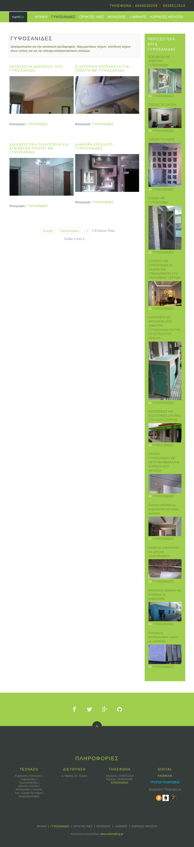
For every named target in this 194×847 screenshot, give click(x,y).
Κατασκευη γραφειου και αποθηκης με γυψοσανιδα (164, 594)
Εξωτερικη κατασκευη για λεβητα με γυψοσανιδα (102, 68)
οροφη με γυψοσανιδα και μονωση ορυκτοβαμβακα (163, 552)
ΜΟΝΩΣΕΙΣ (117, 17)
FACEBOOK (165, 775)
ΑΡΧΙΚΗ (41, 17)
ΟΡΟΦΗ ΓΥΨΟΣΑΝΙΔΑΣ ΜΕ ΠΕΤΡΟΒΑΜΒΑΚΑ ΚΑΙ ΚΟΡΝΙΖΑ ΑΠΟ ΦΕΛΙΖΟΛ (163, 462)
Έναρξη (48, 231)
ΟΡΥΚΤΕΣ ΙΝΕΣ (91, 17)
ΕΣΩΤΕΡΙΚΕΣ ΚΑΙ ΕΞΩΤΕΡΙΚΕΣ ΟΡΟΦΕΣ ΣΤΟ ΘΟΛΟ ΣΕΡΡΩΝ (164, 416)
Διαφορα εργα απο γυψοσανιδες (94, 146)
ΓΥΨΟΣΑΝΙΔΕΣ (63, 17)
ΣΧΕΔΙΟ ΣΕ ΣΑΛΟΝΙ (162, 104)
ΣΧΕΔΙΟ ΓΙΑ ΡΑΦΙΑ (161, 139)
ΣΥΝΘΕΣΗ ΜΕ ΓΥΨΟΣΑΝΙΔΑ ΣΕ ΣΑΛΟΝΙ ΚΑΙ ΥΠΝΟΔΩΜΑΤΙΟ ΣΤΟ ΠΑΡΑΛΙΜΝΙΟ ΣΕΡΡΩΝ (164, 269)
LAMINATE (138, 17)
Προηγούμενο (69, 231)
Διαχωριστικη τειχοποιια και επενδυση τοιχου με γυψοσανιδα (39, 148)
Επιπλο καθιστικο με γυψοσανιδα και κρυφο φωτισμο (163, 509)
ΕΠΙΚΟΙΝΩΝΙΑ (119, 782)
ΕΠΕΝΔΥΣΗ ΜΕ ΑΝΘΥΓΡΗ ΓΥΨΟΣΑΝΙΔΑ (159, 61)
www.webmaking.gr (111, 833)
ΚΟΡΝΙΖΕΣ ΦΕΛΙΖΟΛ (166, 17)
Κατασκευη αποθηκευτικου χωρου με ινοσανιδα (163, 637)
